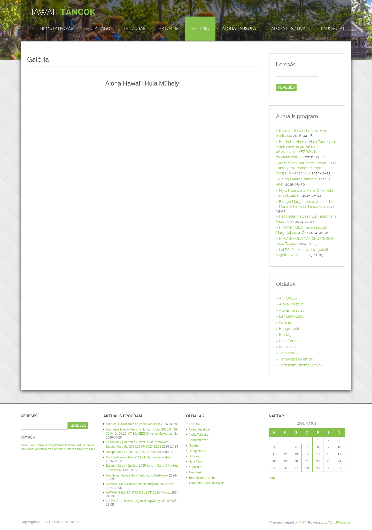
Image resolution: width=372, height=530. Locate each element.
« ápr (272, 478)
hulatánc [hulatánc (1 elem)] (69, 448)
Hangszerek (289, 329)
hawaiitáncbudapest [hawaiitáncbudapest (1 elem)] (39, 448)
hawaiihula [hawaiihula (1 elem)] (60, 445)
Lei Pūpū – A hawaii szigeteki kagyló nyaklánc (137, 501)
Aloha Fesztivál (289, 28)
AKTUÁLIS (169, 28)
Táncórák (134, 28)
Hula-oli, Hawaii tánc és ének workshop (133, 424)
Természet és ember (296, 359)
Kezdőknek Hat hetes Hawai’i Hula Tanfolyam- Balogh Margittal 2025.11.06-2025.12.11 (306, 168)
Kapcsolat (333, 28)
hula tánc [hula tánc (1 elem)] (57, 448)
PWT (303, 522)
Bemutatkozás (56, 28)
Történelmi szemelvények (300, 365)
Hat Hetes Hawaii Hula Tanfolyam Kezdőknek (137, 475)
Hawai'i (61, 12)
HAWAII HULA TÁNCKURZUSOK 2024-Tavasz (138, 492)
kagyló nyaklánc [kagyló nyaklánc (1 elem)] (85, 448)
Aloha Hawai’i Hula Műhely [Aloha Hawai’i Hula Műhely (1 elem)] (37, 445)
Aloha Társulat (240, 28)
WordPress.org (339, 522)
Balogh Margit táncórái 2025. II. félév (131, 452)
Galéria (200, 28)
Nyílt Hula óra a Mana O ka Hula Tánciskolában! (139, 457)
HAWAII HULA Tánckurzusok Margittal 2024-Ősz (139, 484)
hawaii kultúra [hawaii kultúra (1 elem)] (76, 445)
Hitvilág (285, 335)
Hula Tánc (98, 28)
